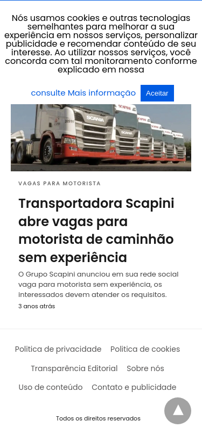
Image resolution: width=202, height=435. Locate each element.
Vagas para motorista (59, 183)
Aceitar (157, 93)
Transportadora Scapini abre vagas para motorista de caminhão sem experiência (96, 230)
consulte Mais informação (84, 92)
